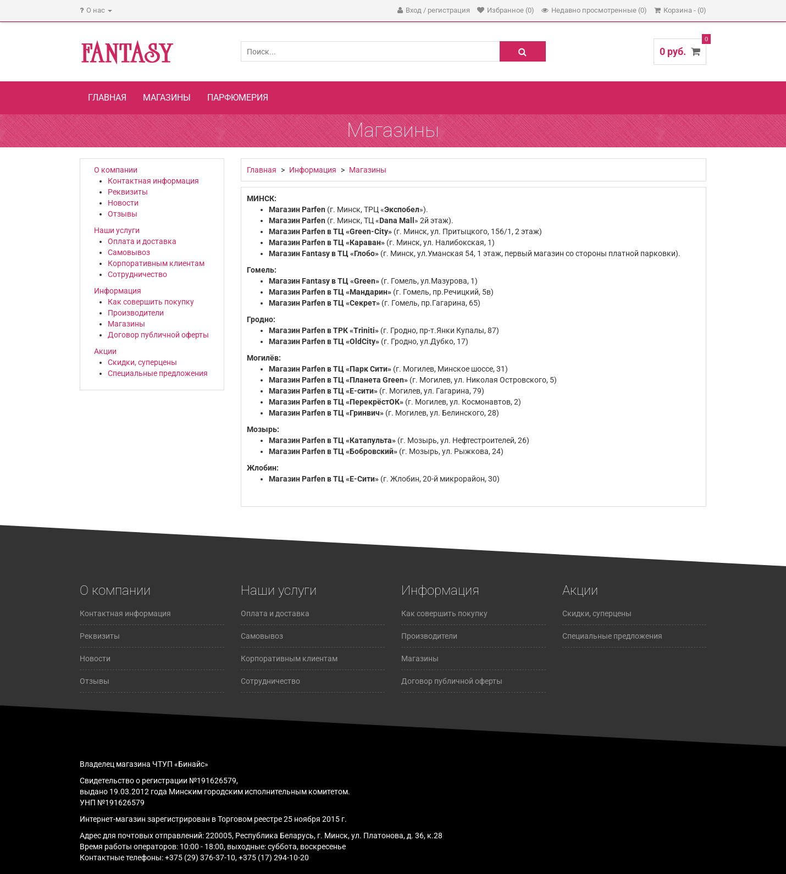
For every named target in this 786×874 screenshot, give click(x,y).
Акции (105, 351)
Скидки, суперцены (142, 362)
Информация (117, 290)
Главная (107, 97)
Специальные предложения (158, 373)
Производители (136, 312)
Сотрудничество (137, 274)
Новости (123, 202)
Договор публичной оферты (158, 334)
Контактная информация (153, 180)
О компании (115, 169)
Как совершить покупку (151, 301)
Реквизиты (128, 191)
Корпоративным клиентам (156, 263)
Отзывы (122, 213)
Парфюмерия (237, 97)
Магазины (167, 97)
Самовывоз (129, 252)
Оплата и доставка (142, 241)
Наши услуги (117, 230)
